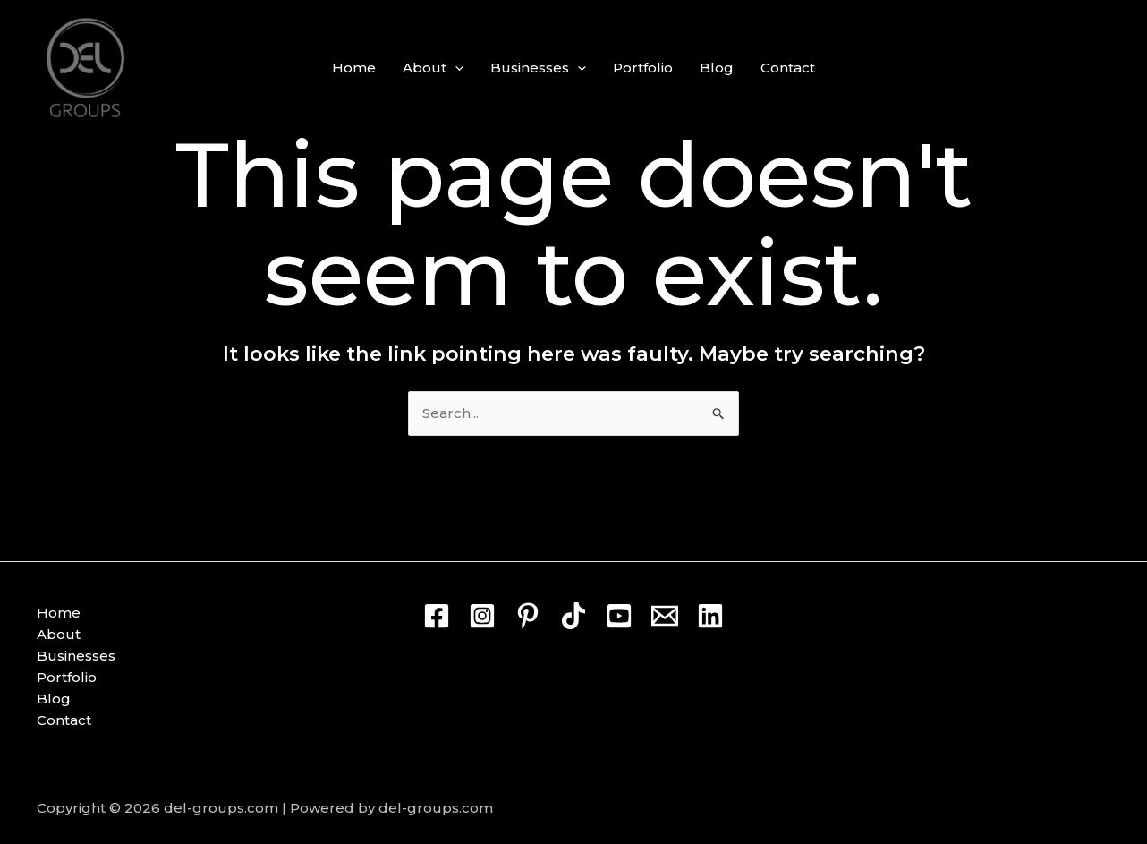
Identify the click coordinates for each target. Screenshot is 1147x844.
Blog (717, 67)
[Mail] (664, 615)
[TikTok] (573, 615)
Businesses (538, 68)
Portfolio (643, 67)
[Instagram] (482, 615)
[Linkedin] (710, 615)
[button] (454, 68)
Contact (787, 67)
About (433, 68)
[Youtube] (619, 615)
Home (354, 67)
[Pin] (527, 615)
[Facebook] (436, 615)
